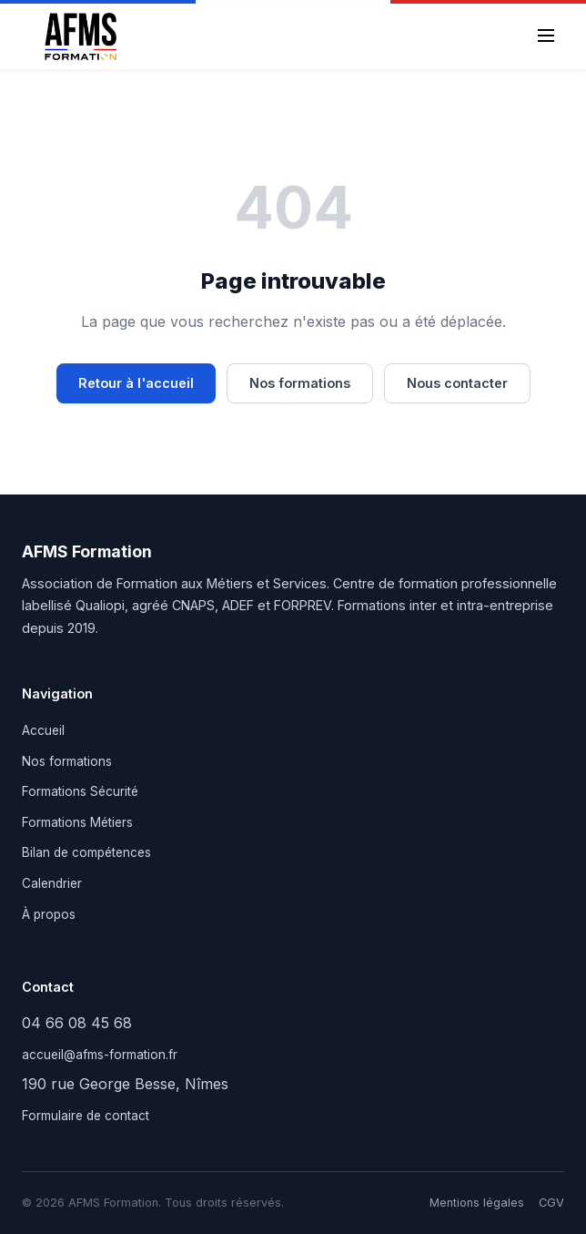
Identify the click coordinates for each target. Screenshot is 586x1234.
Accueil (43, 730)
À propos (49, 914)
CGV (551, 1202)
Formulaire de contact (85, 1115)
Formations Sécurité (80, 791)
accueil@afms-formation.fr (99, 1054)
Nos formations (299, 383)
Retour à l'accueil (136, 383)
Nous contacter (457, 383)
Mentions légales (476, 1202)
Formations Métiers (77, 822)
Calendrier (52, 883)
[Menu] (546, 36)
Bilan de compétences (86, 852)
